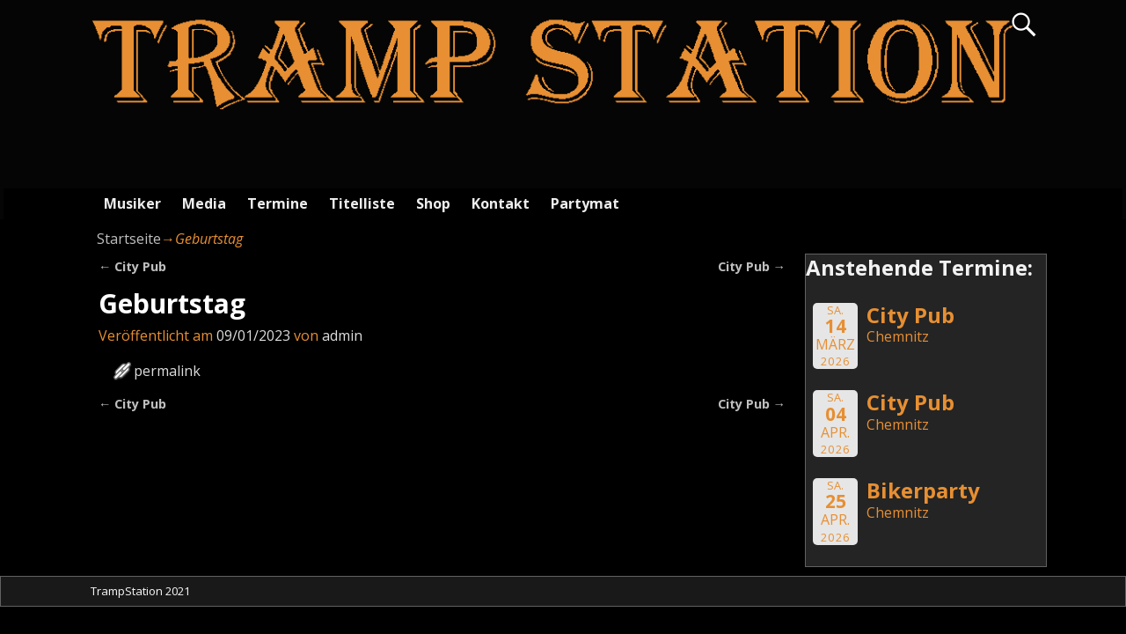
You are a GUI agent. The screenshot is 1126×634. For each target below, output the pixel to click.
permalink (167, 370)
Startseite (129, 238)
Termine (277, 203)
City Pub (132, 266)
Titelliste (362, 203)
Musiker (132, 203)
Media (204, 203)
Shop (433, 203)
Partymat (585, 203)
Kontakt (501, 203)
